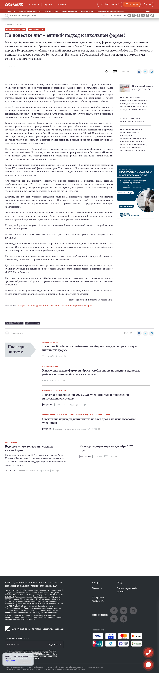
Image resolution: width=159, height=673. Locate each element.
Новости (11, 11)
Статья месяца (51, 11)
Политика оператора (31, 669)
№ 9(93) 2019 (47, 429)
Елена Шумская (139, 109)
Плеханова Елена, (27, 470)
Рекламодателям (12, 669)
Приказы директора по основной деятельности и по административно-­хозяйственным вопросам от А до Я (134, 103)
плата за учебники (65, 415)
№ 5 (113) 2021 (48, 405)
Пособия (61, 4)
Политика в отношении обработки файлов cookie (65, 669)
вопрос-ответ (49, 415)
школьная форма (16, 30)
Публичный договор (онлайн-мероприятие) (66, 667)
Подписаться (54, 644)
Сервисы (48, 4)
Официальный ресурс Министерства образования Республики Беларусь (55, 305)
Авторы (96, 582)
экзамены (47, 390)
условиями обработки (32, 653)
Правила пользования (14, 667)
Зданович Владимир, (64, 429)
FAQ (119, 582)
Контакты (97, 588)
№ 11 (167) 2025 (85, 456)
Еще (148, 11)
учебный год (36, 30)
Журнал (32, 4)
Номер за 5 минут (69, 11)
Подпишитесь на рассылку (17, 638)
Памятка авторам (95, 667)
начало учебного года (100, 415)
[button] (139, 71)
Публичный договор (35, 667)
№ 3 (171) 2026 (10, 471)
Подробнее (10, 661)
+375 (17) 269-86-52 (110, 4)
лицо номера (11, 442)
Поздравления (87, 11)
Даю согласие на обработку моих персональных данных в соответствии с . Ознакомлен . (33, 654)
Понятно (24, 662)
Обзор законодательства (29, 11)
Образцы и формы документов (111, 11)
